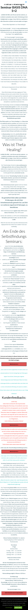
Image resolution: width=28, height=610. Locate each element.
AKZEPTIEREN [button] (18, 607)
